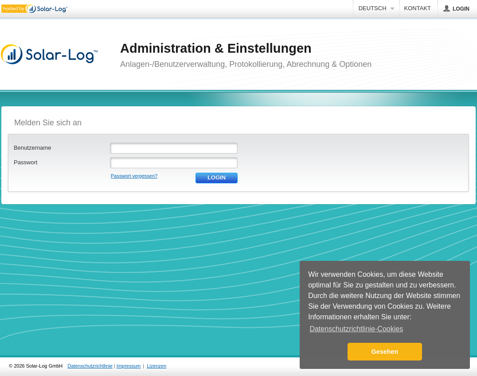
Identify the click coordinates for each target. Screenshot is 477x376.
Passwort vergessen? (134, 175)
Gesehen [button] (385, 351)
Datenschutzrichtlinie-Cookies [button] (356, 329)
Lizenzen (156, 365)
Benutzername (32, 147)
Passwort (25, 162)
